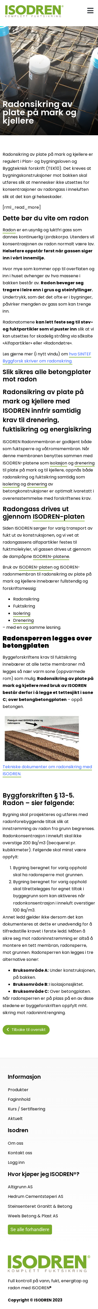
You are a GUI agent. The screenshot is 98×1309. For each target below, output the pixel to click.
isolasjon (58, 463)
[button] (91, 10)
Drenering (23, 620)
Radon (9, 230)
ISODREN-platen (59, 516)
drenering (84, 463)
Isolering (21, 613)
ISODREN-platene (51, 556)
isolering (11, 484)
